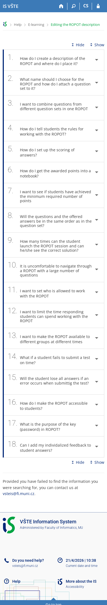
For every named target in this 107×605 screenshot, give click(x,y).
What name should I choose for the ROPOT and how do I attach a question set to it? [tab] (49, 83)
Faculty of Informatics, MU (64, 528)
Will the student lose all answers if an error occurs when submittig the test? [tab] (48, 382)
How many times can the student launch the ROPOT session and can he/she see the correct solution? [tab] (46, 245)
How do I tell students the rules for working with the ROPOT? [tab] (46, 130)
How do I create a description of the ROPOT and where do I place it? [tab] (46, 60)
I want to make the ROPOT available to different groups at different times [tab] (49, 338)
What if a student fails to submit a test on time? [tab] (49, 359)
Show (96, 44)
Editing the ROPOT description (75, 24)
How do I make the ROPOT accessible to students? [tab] (48, 405)
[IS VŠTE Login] (98, 6)
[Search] (73, 6)
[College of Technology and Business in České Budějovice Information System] (10, 6)
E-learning (36, 24)
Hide (77, 44)
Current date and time (81, 566)
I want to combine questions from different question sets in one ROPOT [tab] (48, 108)
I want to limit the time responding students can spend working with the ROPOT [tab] (48, 315)
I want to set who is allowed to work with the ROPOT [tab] (46, 292)
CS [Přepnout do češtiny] (85, 6)
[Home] (61, 6)
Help (18, 24)
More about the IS (81, 581)
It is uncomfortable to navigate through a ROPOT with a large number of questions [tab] (50, 269)
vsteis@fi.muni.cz (18, 493)
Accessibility (75, 587)
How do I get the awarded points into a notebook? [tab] (49, 172)
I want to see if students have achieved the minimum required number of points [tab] (49, 195)
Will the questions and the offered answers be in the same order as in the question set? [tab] (50, 220)
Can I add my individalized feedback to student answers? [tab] (49, 447)
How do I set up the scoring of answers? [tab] (41, 151)
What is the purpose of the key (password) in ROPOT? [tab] (42, 426)
